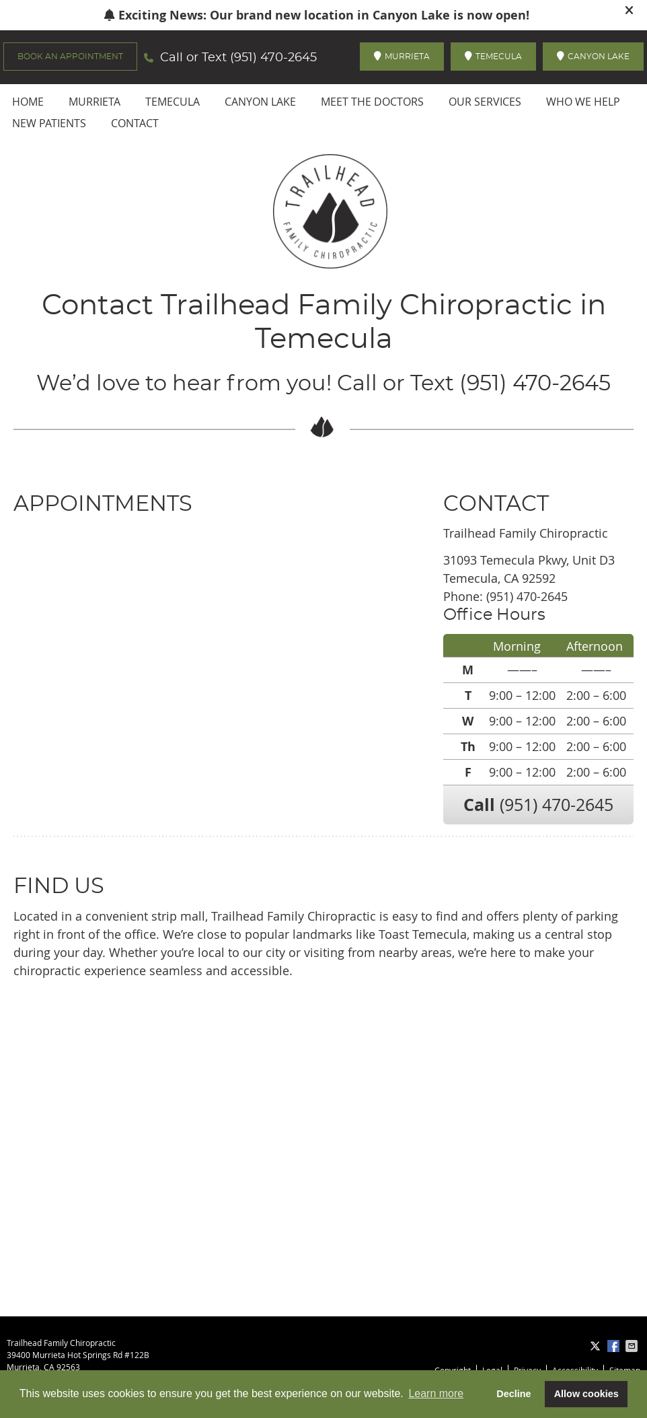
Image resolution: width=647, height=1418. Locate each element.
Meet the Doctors (372, 101)
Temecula (172, 101)
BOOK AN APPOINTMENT (70, 56)
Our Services (485, 101)
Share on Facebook (614, 1346)
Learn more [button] (435, 1393)
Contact (135, 123)
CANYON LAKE (593, 56)
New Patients (49, 123)
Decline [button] (513, 1393)
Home (28, 101)
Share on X (596, 1346)
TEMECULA (493, 56)
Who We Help (583, 101)
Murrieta (94, 101)
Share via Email (632, 1346)
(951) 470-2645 (273, 58)
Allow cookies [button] (586, 1393)
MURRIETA (402, 56)
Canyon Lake (260, 101)
